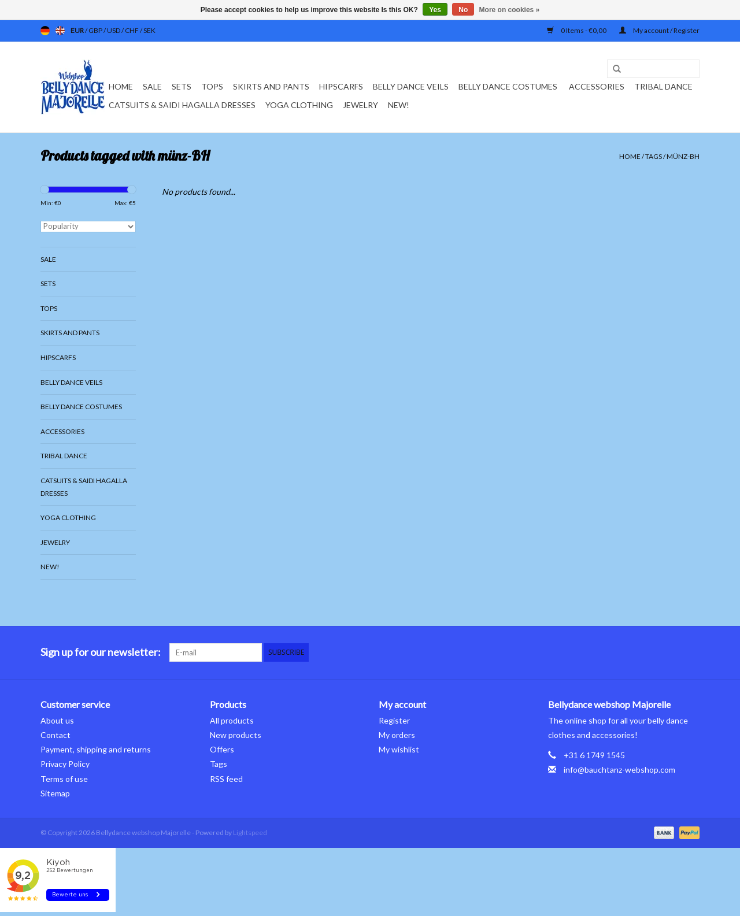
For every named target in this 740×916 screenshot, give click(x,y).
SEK (149, 30)
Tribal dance (663, 86)
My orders (397, 735)
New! (398, 105)
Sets (181, 86)
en (60, 30)
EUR (78, 30)
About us (57, 720)
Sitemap (55, 793)
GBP (95, 30)
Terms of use (64, 779)
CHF (132, 30)
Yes (435, 10)
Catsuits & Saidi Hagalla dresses (182, 105)
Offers (222, 749)
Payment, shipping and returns (95, 749)
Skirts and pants (271, 86)
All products (232, 720)
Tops (212, 86)
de (45, 30)
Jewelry (360, 105)
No (463, 10)
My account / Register (659, 30)
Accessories (596, 86)
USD (114, 30)
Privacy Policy (65, 764)
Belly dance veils (411, 86)
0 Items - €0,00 (577, 30)
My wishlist (399, 749)
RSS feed (226, 779)
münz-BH (683, 156)
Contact (55, 735)
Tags (653, 156)
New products (235, 735)
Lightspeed (250, 832)
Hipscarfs (341, 86)
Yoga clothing (299, 105)
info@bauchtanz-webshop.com (619, 769)
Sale (152, 86)
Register (394, 720)
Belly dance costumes (508, 86)
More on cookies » (509, 10)
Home (121, 86)
